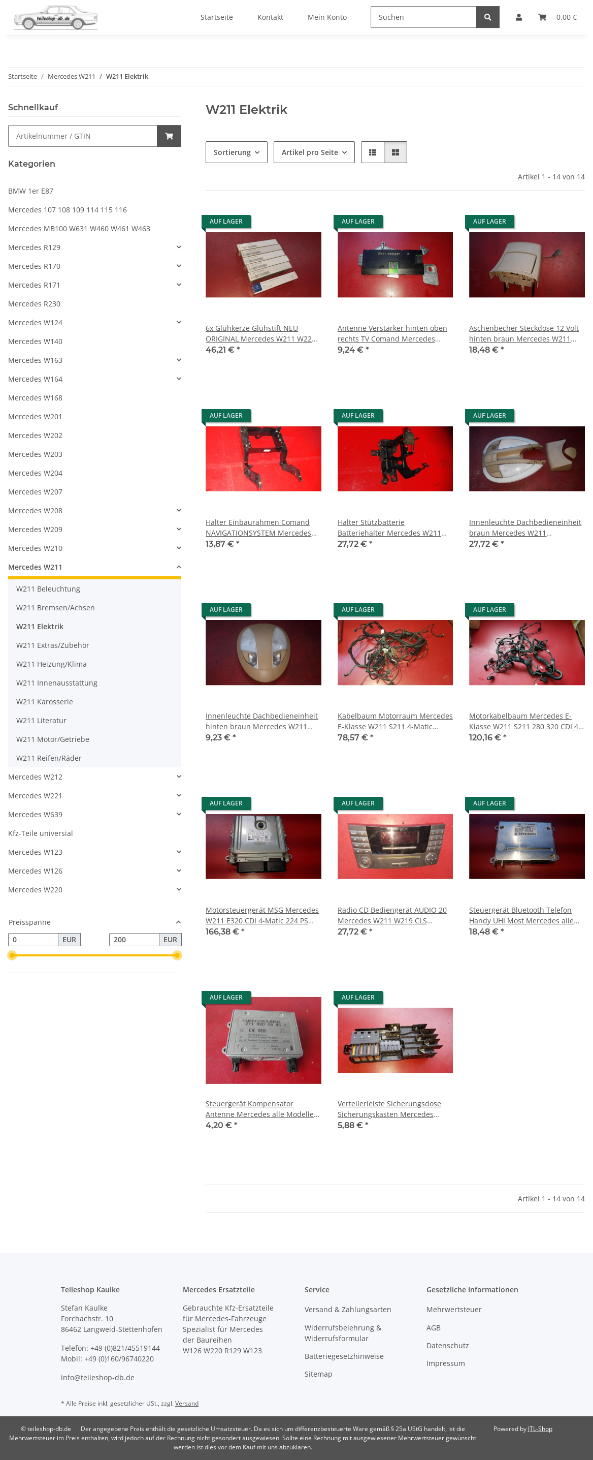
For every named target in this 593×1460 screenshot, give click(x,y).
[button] (372, 152)
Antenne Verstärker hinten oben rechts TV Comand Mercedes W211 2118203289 (392, 333)
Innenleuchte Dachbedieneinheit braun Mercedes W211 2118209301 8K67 (525, 527)
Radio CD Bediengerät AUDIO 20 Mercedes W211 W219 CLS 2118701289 (392, 915)
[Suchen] (424, 17)
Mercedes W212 (35, 777)
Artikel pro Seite (310, 152)
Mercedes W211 (35, 567)
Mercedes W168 (35, 397)
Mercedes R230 (34, 303)
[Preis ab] (33, 939)
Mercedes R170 (34, 266)
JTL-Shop (540, 1428)
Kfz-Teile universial (40, 833)
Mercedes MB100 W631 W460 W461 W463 (79, 228)
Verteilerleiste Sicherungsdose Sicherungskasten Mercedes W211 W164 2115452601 (389, 1109)
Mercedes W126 (35, 871)
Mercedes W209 (35, 529)
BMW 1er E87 (30, 191)
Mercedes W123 (35, 852)
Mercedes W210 (35, 548)
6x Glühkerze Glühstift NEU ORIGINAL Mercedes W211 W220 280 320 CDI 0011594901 (261, 333)
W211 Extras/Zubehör (52, 645)
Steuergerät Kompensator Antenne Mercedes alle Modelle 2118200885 (260, 1109)
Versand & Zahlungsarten (348, 1309)
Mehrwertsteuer (454, 1309)
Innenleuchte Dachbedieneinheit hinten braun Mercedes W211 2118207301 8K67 (262, 721)
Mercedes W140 (35, 341)
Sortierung (232, 152)
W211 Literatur (41, 720)
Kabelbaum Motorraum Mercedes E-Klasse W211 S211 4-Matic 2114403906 (395, 721)
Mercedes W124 (35, 322)
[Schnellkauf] (82, 136)
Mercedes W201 (35, 416)
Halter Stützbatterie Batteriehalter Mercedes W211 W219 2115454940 (389, 527)
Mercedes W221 (35, 795)
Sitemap (319, 1374)
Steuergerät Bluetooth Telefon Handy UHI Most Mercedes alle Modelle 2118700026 (521, 915)
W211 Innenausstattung (56, 683)
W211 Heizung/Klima (51, 664)
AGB (433, 1327)
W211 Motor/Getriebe (52, 739)
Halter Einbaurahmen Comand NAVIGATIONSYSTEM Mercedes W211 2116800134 (258, 527)
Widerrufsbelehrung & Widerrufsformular (343, 1333)
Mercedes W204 (35, 473)
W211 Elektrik (39, 626)
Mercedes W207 (35, 491)
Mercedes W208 (35, 510)
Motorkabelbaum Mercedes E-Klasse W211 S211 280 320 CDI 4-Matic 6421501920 (525, 721)
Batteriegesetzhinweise (344, 1356)
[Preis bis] (134, 939)
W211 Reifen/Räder (49, 758)
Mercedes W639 (35, 814)
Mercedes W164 (35, 379)
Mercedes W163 (35, 360)
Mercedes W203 (35, 454)
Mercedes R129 (34, 247)
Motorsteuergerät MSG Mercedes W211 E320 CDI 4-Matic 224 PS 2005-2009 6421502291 (262, 915)
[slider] (12, 955)
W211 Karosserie (44, 701)
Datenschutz (447, 1345)
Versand (187, 1403)
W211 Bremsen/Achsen (55, 607)
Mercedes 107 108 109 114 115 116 (67, 209)
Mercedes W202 (35, 435)
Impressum (445, 1363)
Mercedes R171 (34, 285)
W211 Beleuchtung (48, 589)
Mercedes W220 (35, 889)
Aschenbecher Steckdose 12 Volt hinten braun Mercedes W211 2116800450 (524, 333)
